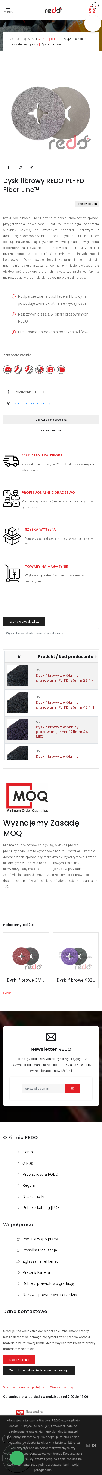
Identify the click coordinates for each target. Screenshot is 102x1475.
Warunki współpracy (40, 1239)
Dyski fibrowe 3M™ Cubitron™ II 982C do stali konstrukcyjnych (26, 980)
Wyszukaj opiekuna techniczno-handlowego (39, 1370)
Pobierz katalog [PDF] (41, 1207)
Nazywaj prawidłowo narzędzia (49, 1294)
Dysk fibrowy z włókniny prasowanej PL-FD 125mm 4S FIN (65, 705)
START (33, 39)
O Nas (27, 1163)
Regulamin (31, 1185)
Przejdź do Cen (87, 204)
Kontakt (29, 1152)
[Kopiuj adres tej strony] (32, 403)
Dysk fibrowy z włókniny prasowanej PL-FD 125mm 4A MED (62, 732)
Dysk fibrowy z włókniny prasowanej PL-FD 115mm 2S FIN (64, 759)
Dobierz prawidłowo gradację (48, 1283)
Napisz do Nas (19, 1359)
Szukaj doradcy (51, 430)
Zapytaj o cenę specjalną (51, 419)
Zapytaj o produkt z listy (24, 621)
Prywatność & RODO (40, 1174)
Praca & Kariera (36, 1272)
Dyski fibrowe (51, 44)
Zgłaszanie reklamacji (41, 1261)
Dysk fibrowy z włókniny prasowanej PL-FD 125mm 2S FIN (65, 678)
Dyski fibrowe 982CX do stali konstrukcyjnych (76, 980)
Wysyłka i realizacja (39, 1250)
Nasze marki (33, 1196)
